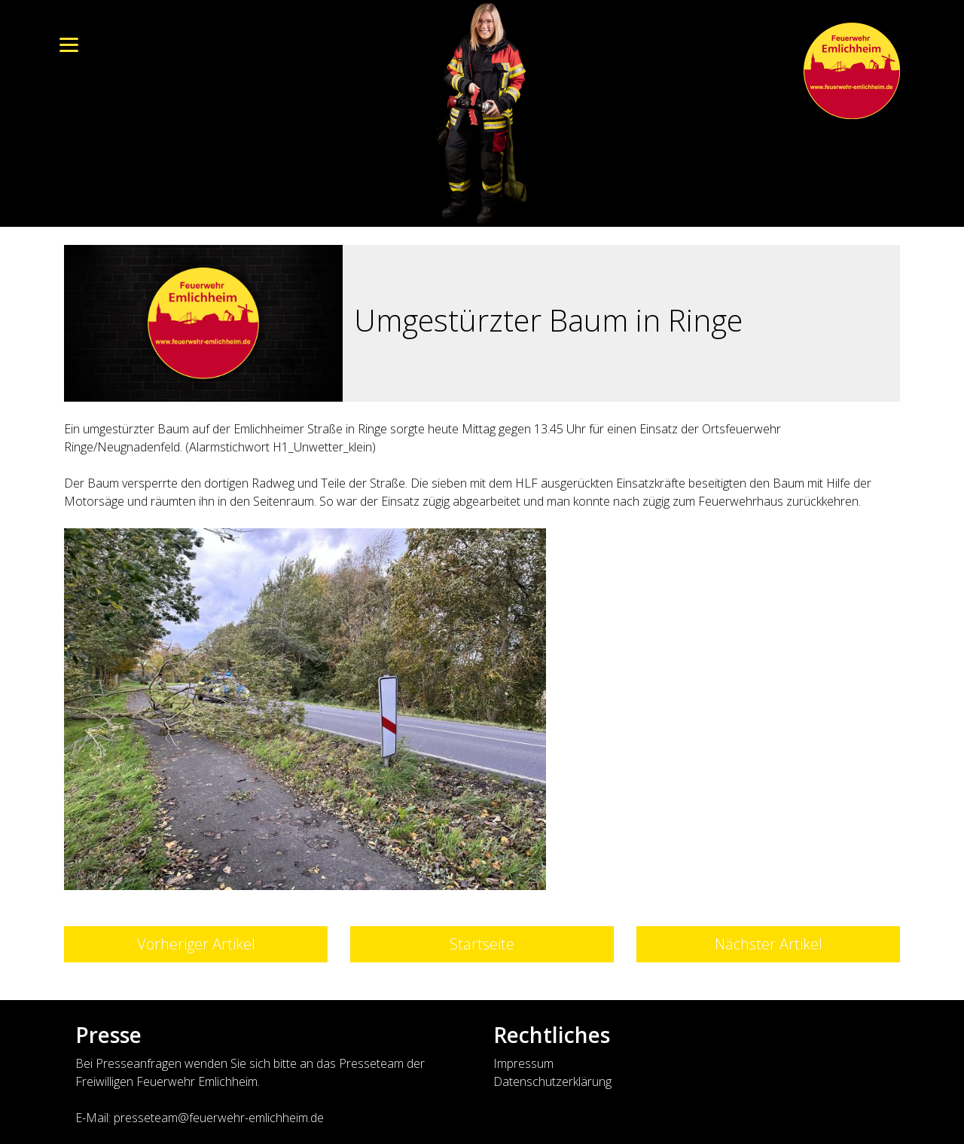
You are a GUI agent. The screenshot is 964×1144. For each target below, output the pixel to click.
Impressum (523, 1063)
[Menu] (69, 43)
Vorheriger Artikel (196, 944)
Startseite (482, 944)
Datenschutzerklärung (552, 1081)
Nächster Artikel (768, 944)
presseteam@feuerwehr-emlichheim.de (219, 1117)
